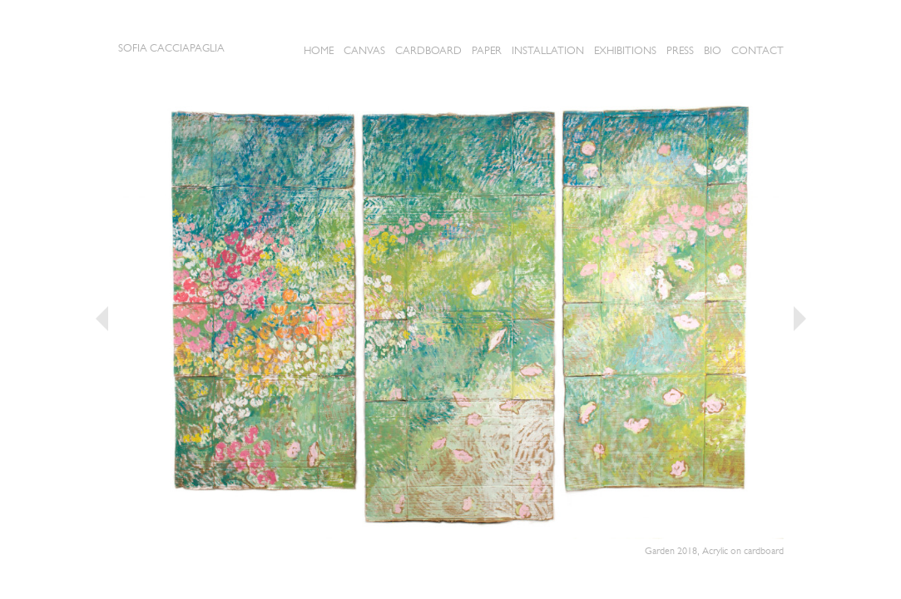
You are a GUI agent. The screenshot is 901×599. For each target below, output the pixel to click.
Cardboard (428, 50)
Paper (487, 50)
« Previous (102, 318)
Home (319, 50)
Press (680, 50)
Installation (548, 50)
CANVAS (364, 50)
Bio (712, 50)
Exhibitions (625, 50)
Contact (757, 50)
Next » (800, 318)
